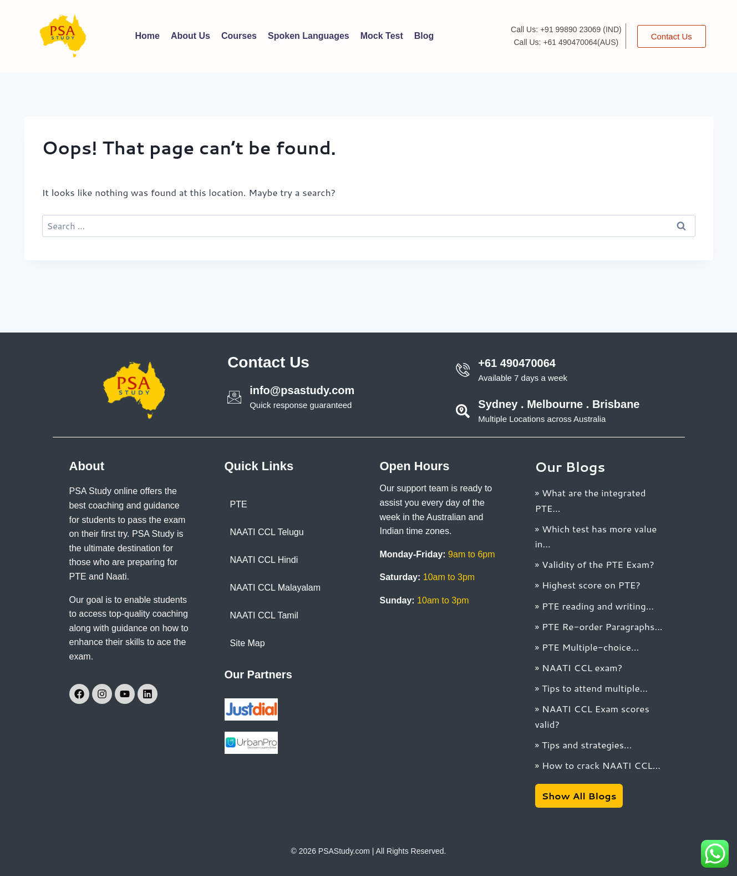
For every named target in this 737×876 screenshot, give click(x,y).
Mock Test (381, 36)
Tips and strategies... (587, 744)
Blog (424, 36)
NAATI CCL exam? (582, 667)
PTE (238, 504)
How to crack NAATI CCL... (601, 765)
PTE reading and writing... (598, 605)
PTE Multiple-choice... (590, 646)
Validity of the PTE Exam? (598, 564)
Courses (239, 36)
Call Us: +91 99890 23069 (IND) (566, 29)
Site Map (247, 643)
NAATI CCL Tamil (264, 615)
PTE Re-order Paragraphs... (602, 626)
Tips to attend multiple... (595, 687)
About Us (190, 36)
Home (147, 36)
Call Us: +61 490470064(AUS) (566, 42)
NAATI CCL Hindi (264, 560)
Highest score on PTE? (591, 584)
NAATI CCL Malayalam (275, 587)
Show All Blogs (579, 795)
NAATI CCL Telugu (267, 532)
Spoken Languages (308, 36)
